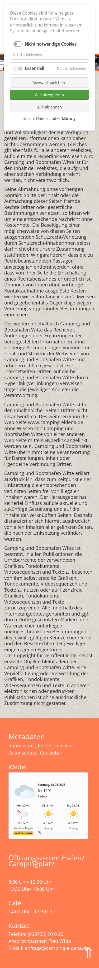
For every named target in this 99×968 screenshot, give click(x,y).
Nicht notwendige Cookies (51, 44)
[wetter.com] (23, 834)
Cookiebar (51, 752)
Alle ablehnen (49, 107)
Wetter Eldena (48, 777)
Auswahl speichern (49, 82)
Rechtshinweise (55, 745)
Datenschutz (22, 752)
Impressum (21, 745)
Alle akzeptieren (49, 94)
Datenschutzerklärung (56, 118)
